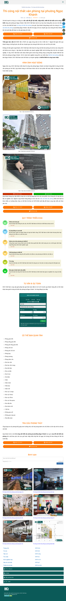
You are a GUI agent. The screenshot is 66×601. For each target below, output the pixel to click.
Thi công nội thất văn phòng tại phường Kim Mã (13, 517)
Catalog (7, 573)
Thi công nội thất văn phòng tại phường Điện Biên (43, 543)
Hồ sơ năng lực (9, 568)
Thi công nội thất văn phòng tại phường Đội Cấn (13, 543)
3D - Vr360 (8, 581)
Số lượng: (39, 317)
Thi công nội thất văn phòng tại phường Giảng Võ (43, 517)
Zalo (64, 26)
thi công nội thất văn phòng (24, 25)
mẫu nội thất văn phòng (46, 198)
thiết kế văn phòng (53, 55)
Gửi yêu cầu (33, 37)
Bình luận (28, 17)
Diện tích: (26, 311)
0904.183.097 (48, 34)
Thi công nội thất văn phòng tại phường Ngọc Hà (13, 492)
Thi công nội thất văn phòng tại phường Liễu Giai (43, 492)
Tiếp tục (43, 320)
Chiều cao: (26, 317)
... (9, 225)
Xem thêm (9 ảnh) (17, 194)
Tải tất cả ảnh (48, 194)
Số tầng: (39, 311)
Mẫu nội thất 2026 (10, 577)
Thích (22, 17)
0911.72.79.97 (17, 34)
